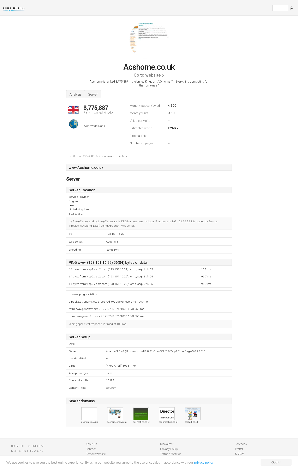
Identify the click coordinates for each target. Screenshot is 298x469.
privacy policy (204, 463)
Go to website (147, 75)
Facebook (241, 444)
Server (93, 94)
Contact (91, 449)
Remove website (96, 454)
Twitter (239, 449)
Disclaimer (166, 444)
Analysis (76, 94)
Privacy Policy (169, 449)
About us (91, 444)
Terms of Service (170, 454)
